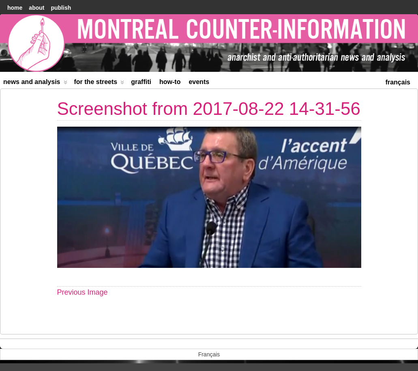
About (36, 7)
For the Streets (99, 83)
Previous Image (82, 292)
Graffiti (141, 81)
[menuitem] (398, 81)
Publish (61, 7)
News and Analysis (35, 83)
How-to (169, 81)
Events (199, 81)
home (14, 7)
